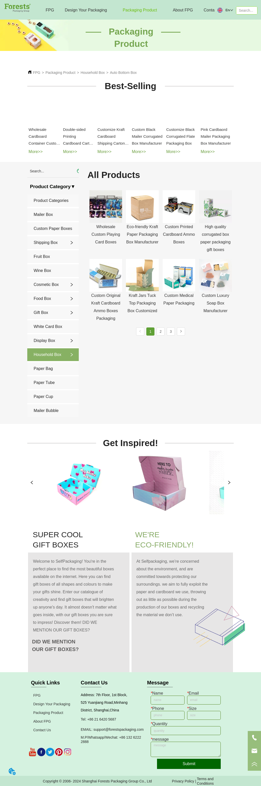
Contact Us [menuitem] (214, 10)
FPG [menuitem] (50, 10)
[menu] (125, 10)
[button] (86, 10)
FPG (36, 73)
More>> (36, 151)
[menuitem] (86, 10)
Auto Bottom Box (123, 73)
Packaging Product (60, 73)
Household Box (93, 73)
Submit (189, 764)
